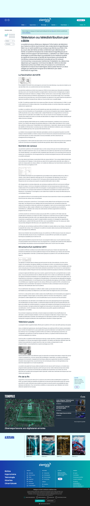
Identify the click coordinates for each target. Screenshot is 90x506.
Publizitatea (76, 475)
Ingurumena (10, 474)
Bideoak (30, 481)
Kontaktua (75, 481)
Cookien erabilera (77, 479)
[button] (6, 20)
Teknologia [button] (44, 25)
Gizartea (8, 480)
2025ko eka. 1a (75, 456)
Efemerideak (46, 477)
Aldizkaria (81, 20)
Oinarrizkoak (11, 483)
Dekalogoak (46, 475)
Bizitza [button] (23, 25)
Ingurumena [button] (34, 25)
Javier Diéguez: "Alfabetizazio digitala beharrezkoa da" (65, 400)
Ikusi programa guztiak (79, 421)
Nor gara (75, 473)
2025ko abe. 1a (44, 456)
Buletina (82, 24)
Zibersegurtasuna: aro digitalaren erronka (25, 428)
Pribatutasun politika (78, 477)
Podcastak (30, 483)
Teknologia (10, 477)
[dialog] (45, 497)
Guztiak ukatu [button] (50, 500)
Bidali (77, 387)
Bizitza (8, 471)
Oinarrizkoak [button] (65, 25)
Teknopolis (10, 396)
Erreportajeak (31, 485)
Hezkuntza (45, 473)
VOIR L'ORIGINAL (26, 32)
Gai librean (45, 479)
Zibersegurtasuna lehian (63, 413)
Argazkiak (30, 479)
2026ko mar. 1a (29, 456)
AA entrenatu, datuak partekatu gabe (62, 407)
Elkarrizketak (31, 475)
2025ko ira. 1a (59, 456)
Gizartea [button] (54, 25)
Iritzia (29, 477)
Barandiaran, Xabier (8, 30)
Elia (53, 31)
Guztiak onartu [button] (39, 500)
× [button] (88, 489)
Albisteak (30, 473)
